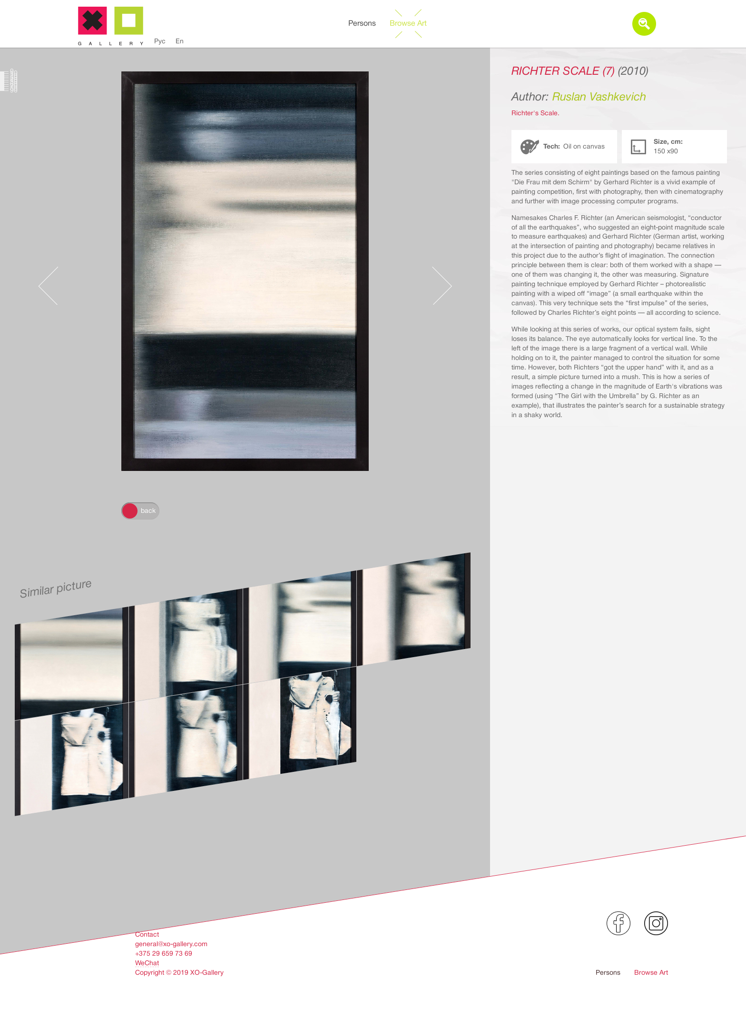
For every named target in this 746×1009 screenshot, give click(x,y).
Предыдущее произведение (48, 276)
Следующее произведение (442, 276)
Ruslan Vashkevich (599, 96)
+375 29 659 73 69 (163, 953)
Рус (160, 41)
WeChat (147, 963)
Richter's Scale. (535, 113)
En (180, 41)
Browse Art (408, 23)
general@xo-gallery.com (171, 944)
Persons (362, 23)
